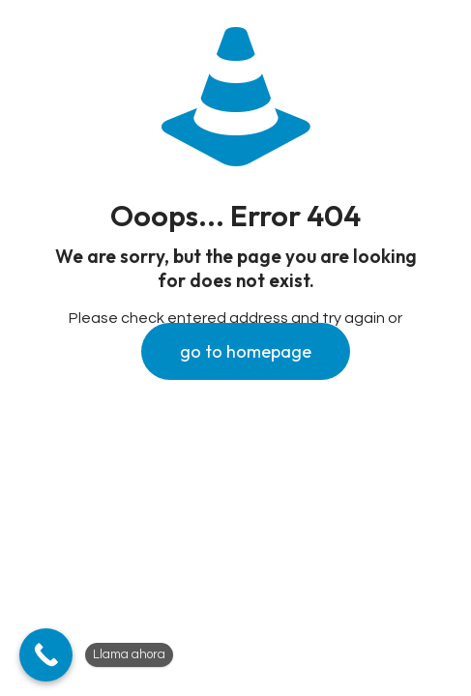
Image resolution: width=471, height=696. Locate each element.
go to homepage (245, 351)
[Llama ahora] (46, 655)
